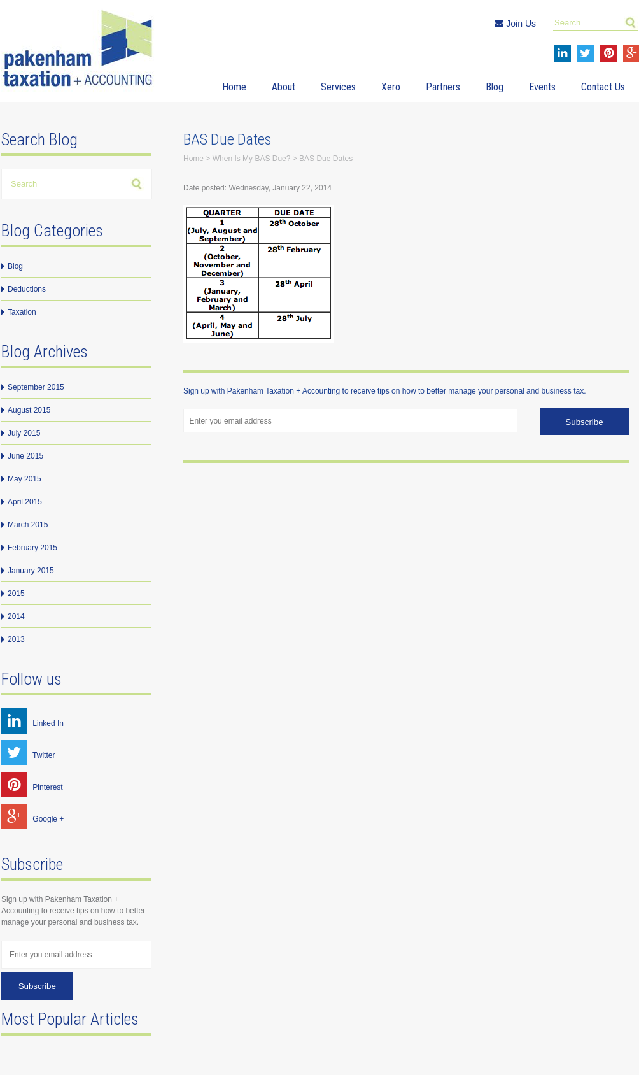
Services (338, 87)
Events (542, 87)
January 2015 (31, 570)
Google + (32, 819)
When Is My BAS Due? (252, 158)
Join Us (515, 23)
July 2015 (24, 433)
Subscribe (37, 986)
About (283, 87)
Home (234, 87)
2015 (16, 593)
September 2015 (36, 387)
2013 (16, 639)
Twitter (28, 755)
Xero (390, 87)
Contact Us (603, 87)
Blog (494, 87)
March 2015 (28, 524)
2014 (16, 616)
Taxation (22, 312)
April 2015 (25, 501)
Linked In (32, 723)
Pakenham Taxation (80, 50)
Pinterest (32, 787)
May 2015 (24, 478)
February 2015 (32, 547)
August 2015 (29, 410)
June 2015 (25, 456)
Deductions (27, 289)
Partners (443, 87)
